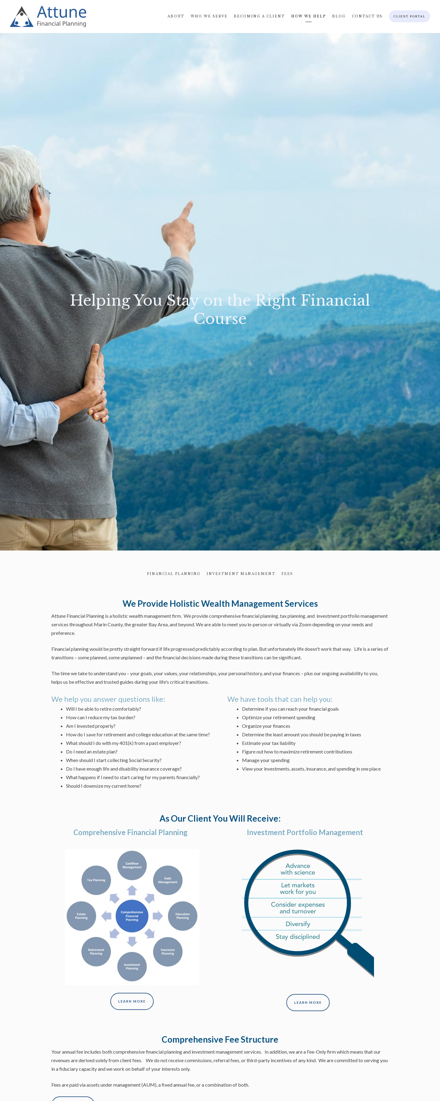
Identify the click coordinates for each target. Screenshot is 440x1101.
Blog (339, 16)
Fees (287, 574)
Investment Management (241, 574)
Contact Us (367, 16)
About (175, 16)
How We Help (308, 16)
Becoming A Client (259, 16)
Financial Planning (173, 574)
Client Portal (409, 16)
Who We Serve (209, 16)
